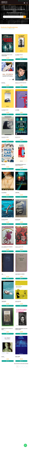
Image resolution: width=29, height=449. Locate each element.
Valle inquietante (18, 301)
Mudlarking (3, 164)
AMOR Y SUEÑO (17, 356)
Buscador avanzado (23, 18)
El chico (3, 356)
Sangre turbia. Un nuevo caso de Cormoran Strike (7, 55)
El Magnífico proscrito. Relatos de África (7, 329)
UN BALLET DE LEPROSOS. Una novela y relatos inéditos (21, 329)
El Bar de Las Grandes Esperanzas (20, 82)
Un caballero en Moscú (19, 54)
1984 (2, 274)
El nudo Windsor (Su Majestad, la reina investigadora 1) (20, 165)
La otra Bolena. (4, 192)
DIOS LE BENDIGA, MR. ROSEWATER (7, 246)
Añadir (7, 59)
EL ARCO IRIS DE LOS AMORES (19, 274)
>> (26, 366)
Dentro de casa (17, 137)
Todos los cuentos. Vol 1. (19, 246)
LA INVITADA (17, 192)
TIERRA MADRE (4, 301)
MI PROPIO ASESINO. (5, 219)
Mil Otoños (3, 82)
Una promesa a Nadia (5, 137)
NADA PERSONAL (17, 219)
